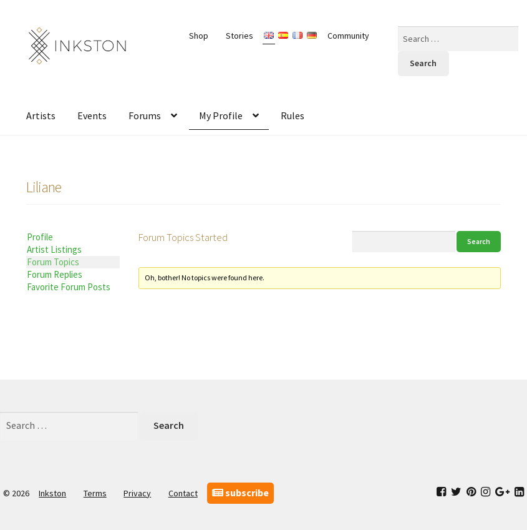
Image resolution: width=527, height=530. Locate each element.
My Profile (221, 115)
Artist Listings (54, 249)
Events (92, 115)
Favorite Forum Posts (68, 287)
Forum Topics (53, 262)
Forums (144, 115)
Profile (40, 237)
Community (348, 35)
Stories (239, 35)
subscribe (240, 492)
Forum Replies (54, 274)
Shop (198, 35)
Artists (41, 115)
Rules (292, 115)
